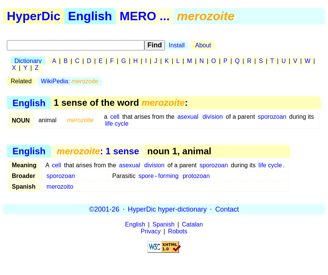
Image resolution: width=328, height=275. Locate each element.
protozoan (196, 176)
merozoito (59, 186)
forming (168, 176)
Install (177, 45)
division (213, 116)
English (90, 16)
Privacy (150, 231)
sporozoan (272, 116)
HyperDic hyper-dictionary (167, 209)
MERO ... (145, 16)
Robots (177, 231)
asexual (188, 116)
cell (114, 116)
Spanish (163, 224)
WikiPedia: (69, 81)
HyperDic (34, 16)
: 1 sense (98, 151)
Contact (227, 209)
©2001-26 (104, 209)
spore (146, 176)
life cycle (116, 123)
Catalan (192, 224)
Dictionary (28, 61)
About (203, 45)
